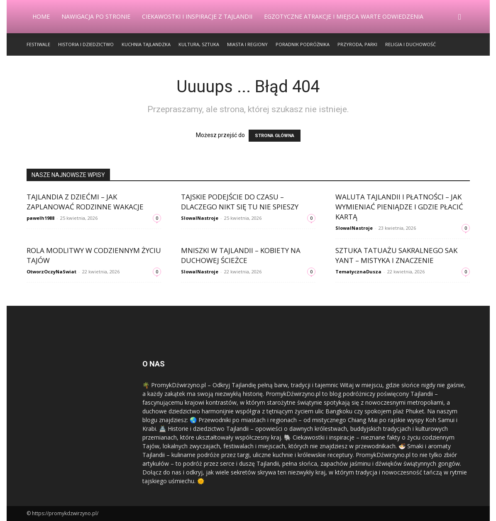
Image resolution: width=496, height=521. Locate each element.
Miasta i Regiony (247, 44)
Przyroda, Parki (357, 44)
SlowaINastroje (199, 218)
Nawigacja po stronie (95, 16)
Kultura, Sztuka (198, 44)
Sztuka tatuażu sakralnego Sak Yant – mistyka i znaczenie (396, 255)
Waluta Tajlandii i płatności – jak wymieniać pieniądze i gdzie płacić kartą (399, 206)
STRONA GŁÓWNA (274, 135)
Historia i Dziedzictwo (86, 44)
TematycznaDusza (358, 271)
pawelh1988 (40, 218)
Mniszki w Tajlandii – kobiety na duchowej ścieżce (241, 255)
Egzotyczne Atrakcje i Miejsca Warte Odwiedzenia (343, 16)
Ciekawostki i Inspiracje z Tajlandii (197, 16)
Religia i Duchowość (410, 44)
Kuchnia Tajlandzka (146, 44)
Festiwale (38, 44)
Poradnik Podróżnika (303, 44)
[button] (460, 17)
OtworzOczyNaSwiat (51, 271)
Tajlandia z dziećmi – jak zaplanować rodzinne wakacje (85, 201)
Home (41, 16)
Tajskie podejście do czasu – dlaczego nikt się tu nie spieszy (239, 201)
